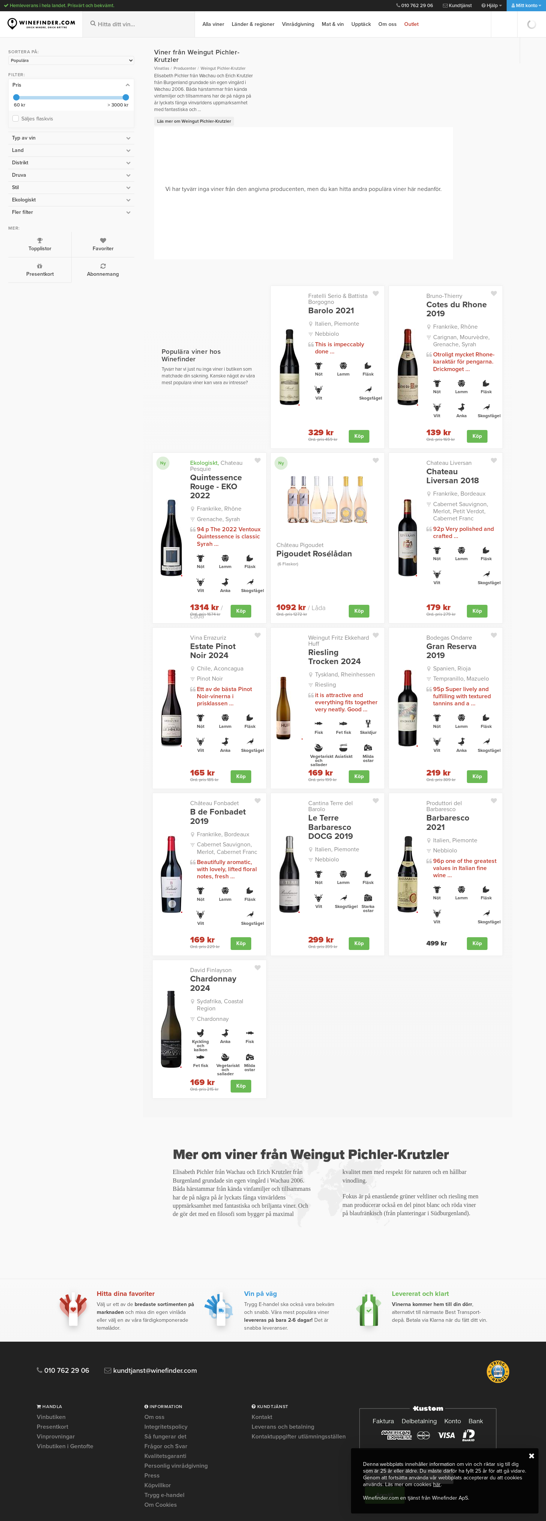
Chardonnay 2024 (182, 943)
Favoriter (72, 244)
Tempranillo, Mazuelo (447, 640)
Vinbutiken (51, 1353)
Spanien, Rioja (438, 630)
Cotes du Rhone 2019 (442, 295)
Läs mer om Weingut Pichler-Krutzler (152, 107)
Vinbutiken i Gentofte (65, 1382)
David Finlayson (169, 935)
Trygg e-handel (164, 1430)
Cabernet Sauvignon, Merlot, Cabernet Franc (192, 812)
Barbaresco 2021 (444, 776)
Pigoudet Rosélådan (297, 536)
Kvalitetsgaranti (165, 1391)
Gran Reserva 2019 (447, 616)
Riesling (297, 649)
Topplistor (29, 244)
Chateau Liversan (435, 448)
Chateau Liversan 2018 (445, 461)
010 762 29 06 (414, 6)
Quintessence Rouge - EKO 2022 (183, 461)
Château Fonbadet (172, 768)
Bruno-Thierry (430, 282)
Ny (121, 448)
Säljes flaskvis (38, 118)
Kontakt (262, 1353)
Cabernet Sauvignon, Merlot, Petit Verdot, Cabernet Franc (456, 493)
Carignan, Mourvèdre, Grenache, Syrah (447, 326)
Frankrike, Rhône (441, 312)
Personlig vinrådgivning (176, 1401)
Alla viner (213, 24)
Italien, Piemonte (309, 309)
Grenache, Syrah (176, 489)
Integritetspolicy (166, 1362)
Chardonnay (171, 966)
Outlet (411, 24)
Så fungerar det (165, 1372)
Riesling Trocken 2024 (312, 621)
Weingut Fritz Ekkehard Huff (317, 608)
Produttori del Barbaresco (445, 768)
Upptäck (361, 24)
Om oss (387, 24)
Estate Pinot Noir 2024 (180, 621)
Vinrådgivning (298, 24)
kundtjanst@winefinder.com (153, 1306)
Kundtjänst (457, 6)
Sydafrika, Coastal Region (188, 956)
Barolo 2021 (303, 296)
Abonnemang (72, 269)
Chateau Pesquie (186, 448)
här (436, 1484)
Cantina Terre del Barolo (312, 768)
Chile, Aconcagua (178, 639)
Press (152, 1411)
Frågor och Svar (166, 1382)
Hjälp (492, 6)
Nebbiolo (299, 319)
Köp (345, 421)
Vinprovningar (56, 1372)
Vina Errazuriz (166, 608)
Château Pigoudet (272, 528)
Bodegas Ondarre (435, 608)
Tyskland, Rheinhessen (317, 639)
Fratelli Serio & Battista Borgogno (310, 285)
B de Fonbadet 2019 (176, 781)
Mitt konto (526, 6)
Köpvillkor (157, 1421)
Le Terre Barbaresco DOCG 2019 (315, 785)
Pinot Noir (168, 649)
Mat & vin (333, 24)
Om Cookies (160, 1440)
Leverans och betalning (283, 1362)
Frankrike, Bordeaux (445, 479)
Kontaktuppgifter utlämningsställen (299, 1372)
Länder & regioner (253, 24)
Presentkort (29, 269)
